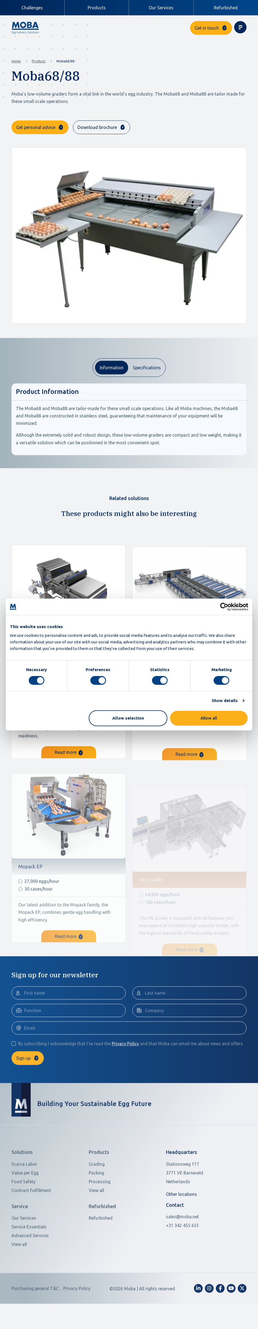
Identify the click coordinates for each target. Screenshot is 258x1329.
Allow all (208, 718)
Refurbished (226, 7)
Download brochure (97, 127)
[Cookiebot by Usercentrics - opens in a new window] (224, 607)
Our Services (161, 7)
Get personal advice (35, 127)
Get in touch (207, 27)
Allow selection (128, 718)
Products (38, 61)
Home (16, 61)
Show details (225, 700)
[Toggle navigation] (240, 27)
